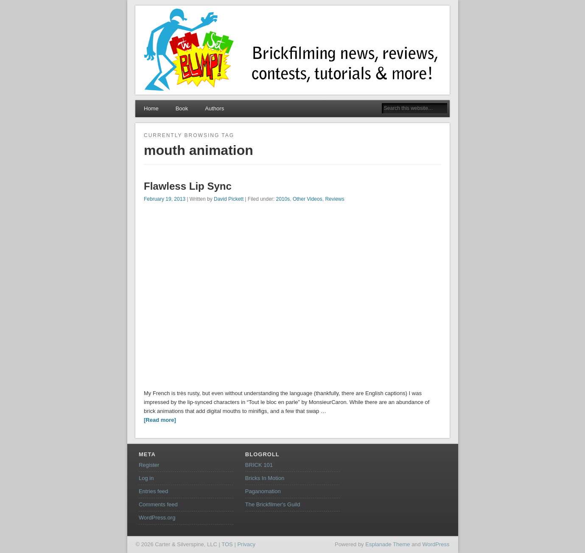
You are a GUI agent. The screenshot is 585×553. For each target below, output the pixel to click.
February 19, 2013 (164, 199)
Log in (146, 478)
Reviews (334, 199)
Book (182, 108)
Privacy (246, 544)
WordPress (435, 544)
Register (149, 465)
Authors (214, 108)
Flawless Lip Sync (188, 186)
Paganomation (263, 491)
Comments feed (158, 504)
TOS (227, 544)
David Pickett (229, 199)
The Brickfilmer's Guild (272, 504)
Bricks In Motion (264, 478)
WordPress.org (157, 517)
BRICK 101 (259, 465)
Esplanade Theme (387, 544)
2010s (283, 199)
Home (151, 108)
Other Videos (307, 199)
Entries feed (153, 491)
